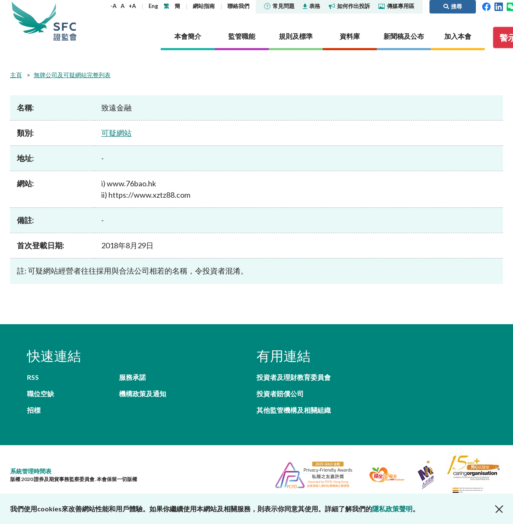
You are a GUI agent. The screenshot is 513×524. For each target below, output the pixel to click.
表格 (311, 6)
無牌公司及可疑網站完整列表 (72, 74)
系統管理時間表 (30, 471)
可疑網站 (116, 132)
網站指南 (204, 6)
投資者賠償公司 (280, 394)
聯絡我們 (238, 6)
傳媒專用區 (396, 6)
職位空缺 (40, 394)
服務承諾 (132, 377)
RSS (33, 377)
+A (132, 6)
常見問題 (279, 6)
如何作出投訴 (349, 6)
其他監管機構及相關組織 (293, 410)
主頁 (16, 74)
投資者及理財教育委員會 (293, 377)
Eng (153, 6)
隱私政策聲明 (392, 509)
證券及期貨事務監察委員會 (65, 21)
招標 (33, 410)
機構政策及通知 (142, 394)
